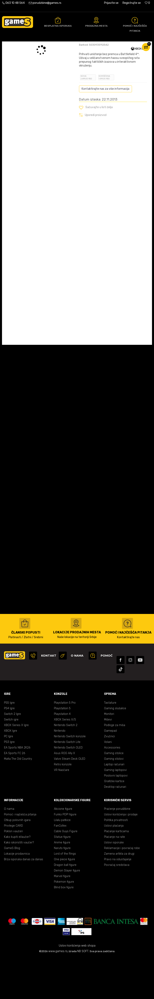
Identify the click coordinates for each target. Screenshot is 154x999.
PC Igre (8, 778)
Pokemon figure (64, 923)
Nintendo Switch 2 (65, 766)
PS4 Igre (9, 750)
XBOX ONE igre (61, 45)
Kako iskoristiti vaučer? (19, 884)
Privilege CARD (13, 867)
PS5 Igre (9, 744)
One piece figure (64, 900)
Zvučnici (109, 778)
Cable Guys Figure (65, 872)
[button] (96, 149)
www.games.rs (58, 992)
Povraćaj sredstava (116, 906)
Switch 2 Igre (12, 755)
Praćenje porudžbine (117, 850)
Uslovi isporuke (114, 884)
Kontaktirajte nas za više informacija (105, 130)
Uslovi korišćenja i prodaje (121, 856)
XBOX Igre (10, 772)
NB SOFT (82, 992)
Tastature (110, 744)
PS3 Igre (9, 783)
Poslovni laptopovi (116, 817)
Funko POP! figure (65, 856)
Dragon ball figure (65, 906)
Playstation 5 (62, 750)
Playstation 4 (62, 755)
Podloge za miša (114, 766)
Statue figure (62, 878)
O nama (9, 850)
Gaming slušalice (115, 750)
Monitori (109, 755)
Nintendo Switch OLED (68, 789)
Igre (46, 45)
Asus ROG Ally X (64, 794)
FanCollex (60, 867)
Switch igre (11, 761)
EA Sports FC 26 (14, 794)
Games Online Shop (14, 45)
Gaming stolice (114, 794)
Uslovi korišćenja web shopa (77, 987)
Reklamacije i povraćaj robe (122, 889)
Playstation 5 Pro (65, 744)
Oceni (88, 72)
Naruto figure (62, 889)
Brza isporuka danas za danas (23, 900)
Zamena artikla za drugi (119, 895)
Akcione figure (63, 850)
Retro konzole (63, 806)
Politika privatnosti (116, 861)
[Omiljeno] (147, 3)
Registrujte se (132, 3)
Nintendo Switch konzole (70, 778)
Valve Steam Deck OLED (69, 800)
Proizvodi (35, 45)
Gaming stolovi (114, 800)
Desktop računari (115, 828)
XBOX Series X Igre (16, 766)
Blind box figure (64, 929)
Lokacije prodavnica (17, 895)
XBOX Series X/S (65, 761)
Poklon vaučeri (13, 872)
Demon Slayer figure (67, 912)
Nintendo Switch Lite (67, 783)
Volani (108, 783)
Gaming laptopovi (115, 811)
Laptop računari (114, 806)
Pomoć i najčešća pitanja (20, 856)
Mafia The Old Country (18, 800)
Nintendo (59, 772)
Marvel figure (62, 917)
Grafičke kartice (114, 822)
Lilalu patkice (62, 861)
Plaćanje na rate (114, 878)
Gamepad (110, 772)
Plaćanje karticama (116, 872)
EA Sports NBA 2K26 (17, 789)
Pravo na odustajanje (117, 900)
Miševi (108, 761)
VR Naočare (61, 811)
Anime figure (62, 884)
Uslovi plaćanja (114, 867)
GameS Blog (12, 889)
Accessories (112, 789)
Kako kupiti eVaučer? (17, 878)
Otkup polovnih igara (17, 861)
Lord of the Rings (65, 895)
